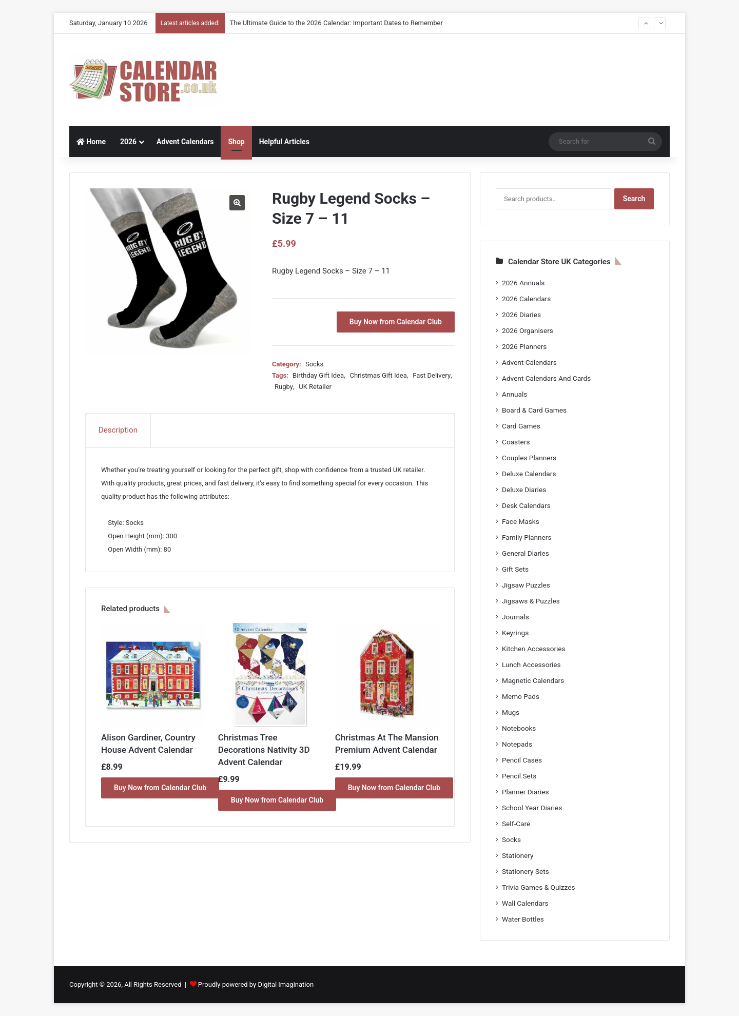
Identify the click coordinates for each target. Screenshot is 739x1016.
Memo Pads (520, 696)
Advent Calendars (185, 142)
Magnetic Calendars (533, 680)
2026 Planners (524, 346)
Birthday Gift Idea (318, 375)
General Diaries (525, 553)
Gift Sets (515, 569)
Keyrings (515, 633)
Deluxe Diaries (524, 489)
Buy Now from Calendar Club (395, 322)
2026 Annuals (523, 283)
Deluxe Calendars (529, 474)
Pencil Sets (519, 776)
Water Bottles (523, 919)
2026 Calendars (526, 299)
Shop (236, 142)
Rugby (284, 386)
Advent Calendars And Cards (546, 378)
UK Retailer (315, 386)
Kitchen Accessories (534, 648)
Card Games (521, 426)
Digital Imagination (286, 984)
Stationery (518, 855)
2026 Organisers (527, 330)
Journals (515, 617)
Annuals (514, 394)
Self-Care (516, 823)
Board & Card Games (534, 410)
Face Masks (520, 521)
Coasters (516, 442)
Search (634, 198)
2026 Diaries (521, 314)
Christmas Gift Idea (377, 375)
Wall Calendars (525, 903)
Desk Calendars (526, 505)
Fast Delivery (432, 375)
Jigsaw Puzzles (526, 585)
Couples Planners (529, 458)
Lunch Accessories (531, 664)
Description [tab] (118, 430)
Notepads (517, 744)
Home (91, 142)
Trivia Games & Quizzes (538, 887)
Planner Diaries (525, 792)
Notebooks (519, 728)
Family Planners (526, 537)
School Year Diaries (532, 808)
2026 (128, 142)
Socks (314, 364)
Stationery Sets (525, 871)
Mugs (510, 712)
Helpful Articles (284, 142)
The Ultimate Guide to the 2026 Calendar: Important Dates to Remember (336, 23)
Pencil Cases (522, 760)
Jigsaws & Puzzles (531, 601)
